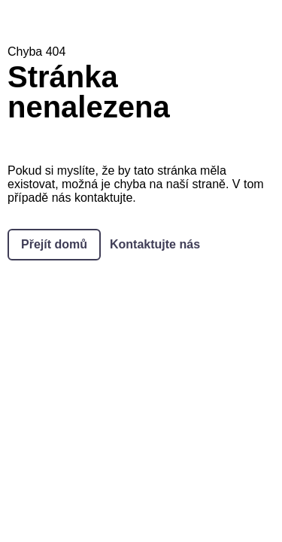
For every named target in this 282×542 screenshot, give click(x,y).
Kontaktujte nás (155, 244)
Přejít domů (54, 244)
